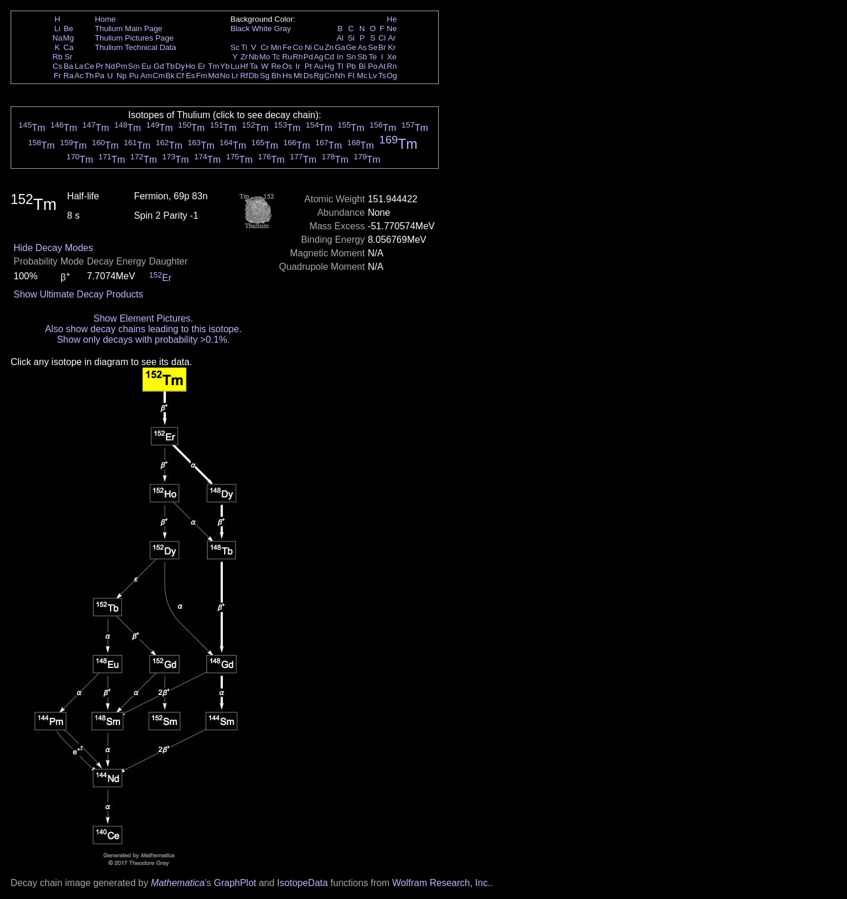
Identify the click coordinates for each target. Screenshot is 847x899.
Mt (298, 75)
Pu (133, 75)
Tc (276, 56)
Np (121, 75)
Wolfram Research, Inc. (441, 883)
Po (373, 66)
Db (254, 75)
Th (89, 75)
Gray (282, 28)
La (79, 66)
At (382, 66)
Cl (382, 38)
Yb (224, 66)
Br (382, 47)
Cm (159, 75)
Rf (244, 75)
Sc (235, 47)
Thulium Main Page (128, 28)
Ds (308, 75)
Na (57, 38)
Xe (391, 56)
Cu (319, 47)
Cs (57, 66)
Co (298, 47)
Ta (253, 66)
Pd (308, 56)
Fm (201, 75)
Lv (373, 75)
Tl (340, 66)
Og (391, 75)
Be (68, 28)
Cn (329, 75)
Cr (265, 47)
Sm (134, 66)
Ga (340, 47)
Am (146, 75)
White (262, 28)
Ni (308, 47)
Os (287, 66)
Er (201, 66)
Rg (319, 75)
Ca (69, 47)
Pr (100, 66)
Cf (180, 75)
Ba (68, 66)
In (340, 56)
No (225, 75)
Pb (351, 66)
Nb (254, 56)
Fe (287, 47)
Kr (391, 47)
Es (190, 75)
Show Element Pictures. (144, 318)
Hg (329, 66)
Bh (276, 75)
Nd (110, 66)
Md (213, 75)
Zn (329, 47)
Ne (392, 28)
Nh (340, 75)
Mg (68, 38)
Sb (362, 56)
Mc (362, 75)
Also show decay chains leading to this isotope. (143, 329)
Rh (298, 56)
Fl (351, 75)
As (362, 47)
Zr (244, 56)
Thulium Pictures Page (134, 38)
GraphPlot (235, 883)
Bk (170, 75)
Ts (382, 75)
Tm (213, 66)
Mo (265, 56)
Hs (287, 75)
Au (318, 66)
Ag (318, 56)
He (392, 19)
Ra (69, 75)
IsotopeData (302, 883)
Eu (146, 66)
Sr (68, 56)
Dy (180, 66)
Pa (99, 75)
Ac (79, 75)
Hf (244, 66)
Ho (190, 66)
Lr (235, 75)
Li (57, 28)
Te (373, 56)
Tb (170, 66)
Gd (159, 66)
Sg (264, 75)
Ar (391, 38)
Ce (89, 66)
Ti (244, 47)
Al (340, 38)
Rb (57, 56)
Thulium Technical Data (135, 47)
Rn (392, 66)
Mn (276, 47)
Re (276, 66)
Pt (308, 66)
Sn (351, 56)
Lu (235, 66)
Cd (329, 56)
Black (240, 28)
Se (373, 47)
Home (105, 19)
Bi (362, 66)
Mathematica (178, 883)
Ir (297, 66)
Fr (57, 75)
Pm (122, 66)
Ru (287, 56)
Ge (351, 47)
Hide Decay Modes (53, 248)
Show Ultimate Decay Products (79, 294)
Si (351, 38)
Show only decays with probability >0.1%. (143, 340)
